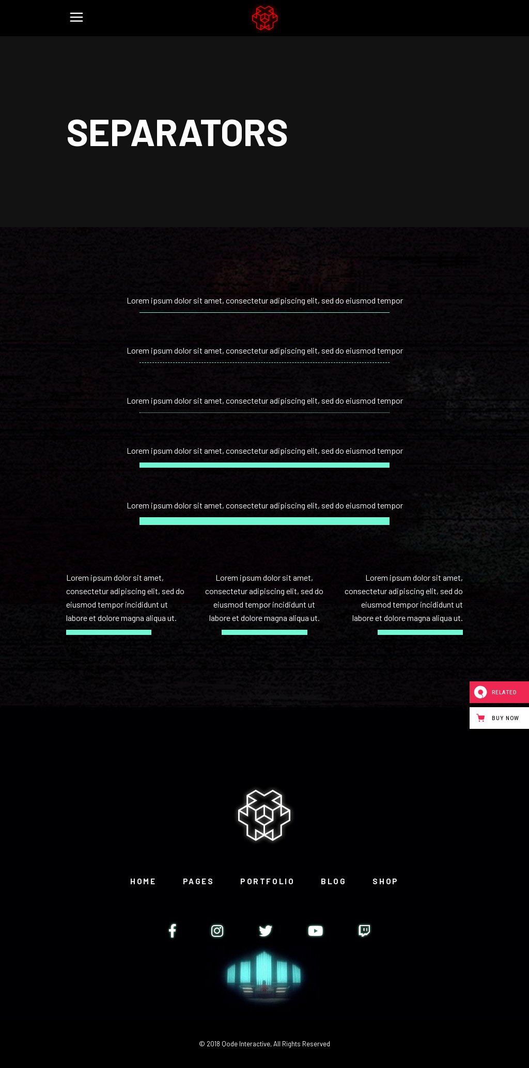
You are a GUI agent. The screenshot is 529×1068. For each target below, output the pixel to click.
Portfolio (267, 881)
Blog (333, 881)
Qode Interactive (246, 1044)
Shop (385, 881)
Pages (198, 881)
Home (143, 881)
